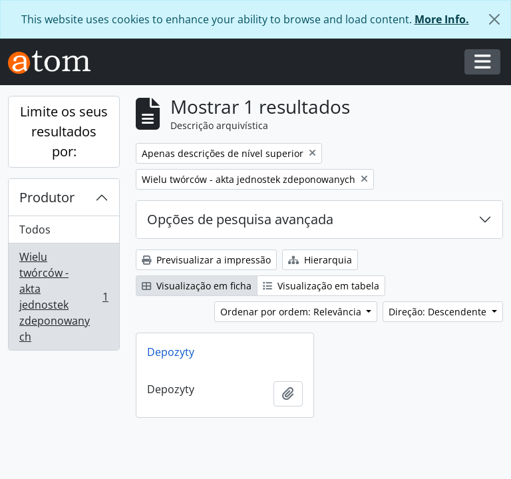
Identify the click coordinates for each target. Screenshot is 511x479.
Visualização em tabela (321, 285)
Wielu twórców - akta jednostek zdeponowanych (63, 296)
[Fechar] (494, 19)
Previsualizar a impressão (206, 259)
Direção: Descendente (439, 311)
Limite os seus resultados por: (64, 131)
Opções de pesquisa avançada (240, 219)
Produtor (47, 197)
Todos (35, 229)
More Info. (442, 19)
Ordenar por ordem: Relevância (292, 311)
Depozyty (170, 352)
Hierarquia (320, 259)
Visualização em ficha (197, 285)
